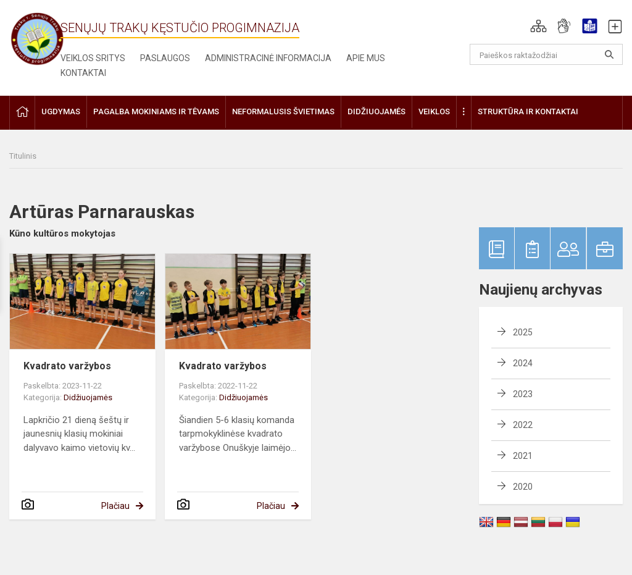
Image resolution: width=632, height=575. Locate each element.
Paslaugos (165, 58)
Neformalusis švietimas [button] (283, 111)
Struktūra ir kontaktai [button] (528, 111)
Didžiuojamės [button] (376, 111)
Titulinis (22, 156)
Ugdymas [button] (60, 111)
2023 (523, 394)
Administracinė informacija (268, 58)
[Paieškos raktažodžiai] (546, 54)
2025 (523, 332)
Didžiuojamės (88, 397)
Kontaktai (83, 73)
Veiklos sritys (92, 58)
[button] (538, 26)
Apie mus (365, 58)
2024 (523, 363)
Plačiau (115, 506)
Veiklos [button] (434, 111)
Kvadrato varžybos (67, 366)
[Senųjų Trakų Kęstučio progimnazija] (37, 38)
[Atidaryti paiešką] (609, 54)
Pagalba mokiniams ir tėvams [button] (156, 111)
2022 (523, 425)
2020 (523, 487)
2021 (523, 456)
